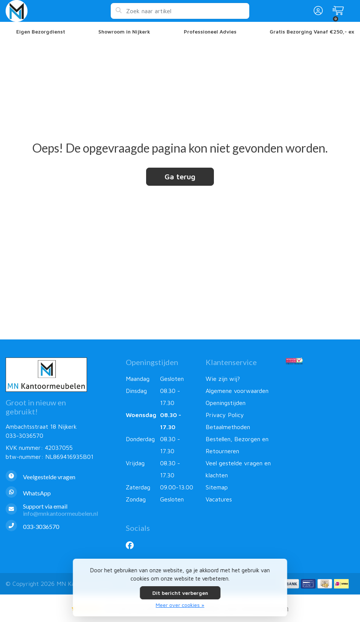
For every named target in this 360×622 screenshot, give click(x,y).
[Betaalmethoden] (291, 583)
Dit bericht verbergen (180, 593)
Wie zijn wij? (223, 378)
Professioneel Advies (210, 32)
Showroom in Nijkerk (124, 32)
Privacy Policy (225, 414)
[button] (317, 11)
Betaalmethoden (228, 426)
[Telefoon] (60, 526)
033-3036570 (24, 435)
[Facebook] (133, 545)
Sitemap (217, 487)
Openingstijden (226, 402)
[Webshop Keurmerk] (320, 361)
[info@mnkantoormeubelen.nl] (60, 510)
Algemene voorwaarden (237, 390)
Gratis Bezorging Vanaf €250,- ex (312, 32)
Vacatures (219, 499)
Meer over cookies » (180, 605)
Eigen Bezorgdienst (40, 32)
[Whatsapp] (60, 493)
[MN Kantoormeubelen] (58, 11)
